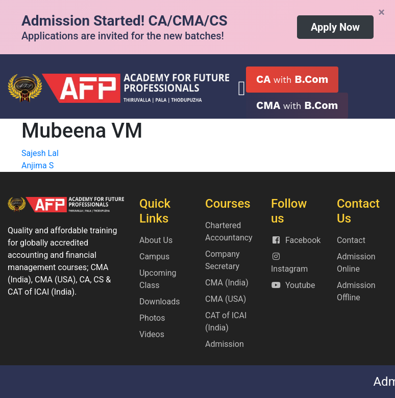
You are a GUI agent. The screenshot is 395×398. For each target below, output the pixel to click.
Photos (152, 318)
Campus (154, 256)
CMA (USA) (225, 299)
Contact (351, 240)
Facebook (295, 240)
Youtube (293, 285)
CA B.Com (292, 79)
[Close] (381, 12)
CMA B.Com (297, 105)
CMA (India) (227, 283)
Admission (224, 344)
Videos (151, 334)
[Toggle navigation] (241, 88)
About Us (155, 240)
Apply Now (335, 27)
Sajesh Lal (40, 153)
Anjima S (37, 165)
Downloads (159, 301)
